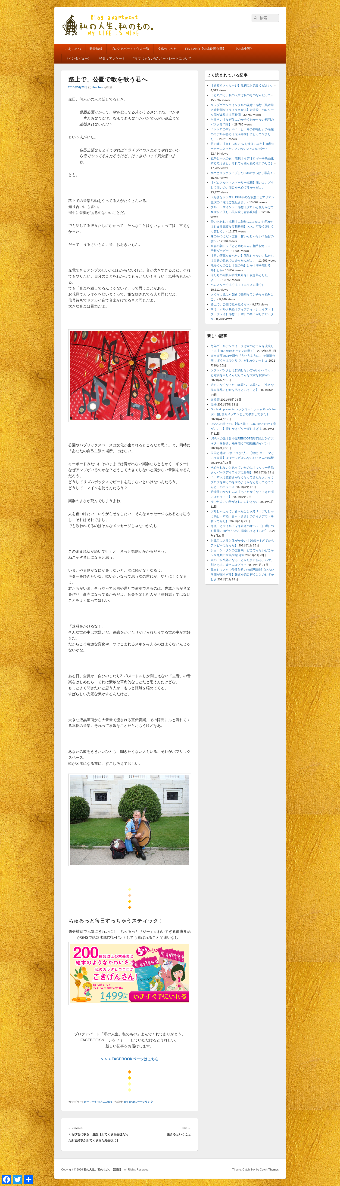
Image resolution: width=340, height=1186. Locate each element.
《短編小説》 (243, 49)
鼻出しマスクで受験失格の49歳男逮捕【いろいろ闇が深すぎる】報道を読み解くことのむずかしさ (242, 574)
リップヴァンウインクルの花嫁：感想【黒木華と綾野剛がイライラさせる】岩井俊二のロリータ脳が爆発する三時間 (242, 109)
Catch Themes (269, 1169)
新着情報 (95, 49)
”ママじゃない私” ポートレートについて (162, 58)
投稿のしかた (167, 49)
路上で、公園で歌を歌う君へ (230, 304)
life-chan (97, 87)
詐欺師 (215, 399)
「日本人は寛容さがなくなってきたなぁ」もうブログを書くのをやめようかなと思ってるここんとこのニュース (242, 482)
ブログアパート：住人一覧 (129, 49)
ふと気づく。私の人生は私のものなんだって (241, 95)
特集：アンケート (112, 58)
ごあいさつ (73, 49)
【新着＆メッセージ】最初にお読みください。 (242, 85)
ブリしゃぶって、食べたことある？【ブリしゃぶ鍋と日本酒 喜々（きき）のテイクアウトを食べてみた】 (242, 516)
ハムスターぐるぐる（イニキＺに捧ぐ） (238, 285)
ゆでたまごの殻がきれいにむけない (235, 501)
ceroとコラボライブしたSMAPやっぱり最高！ (242, 173)
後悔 (214, 404)
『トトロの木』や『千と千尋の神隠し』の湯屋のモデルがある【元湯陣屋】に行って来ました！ (242, 134)
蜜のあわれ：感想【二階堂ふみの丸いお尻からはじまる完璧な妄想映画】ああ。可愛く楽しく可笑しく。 (242, 226)
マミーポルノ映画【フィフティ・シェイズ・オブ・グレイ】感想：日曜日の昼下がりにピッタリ (242, 314)
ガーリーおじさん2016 (98, 1102)
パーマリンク (144, 1102)
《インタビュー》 (78, 58)
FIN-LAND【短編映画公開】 (205, 49)
